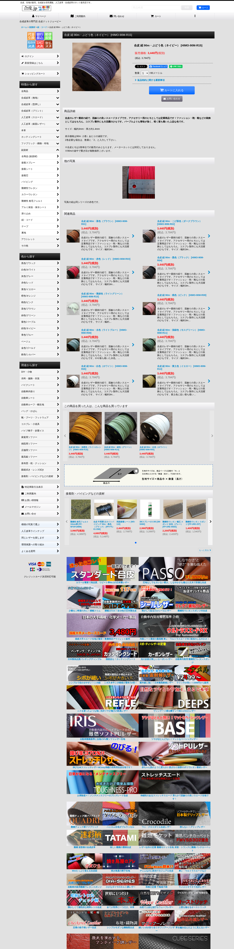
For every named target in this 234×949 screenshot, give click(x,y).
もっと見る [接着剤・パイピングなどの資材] (205, 550)
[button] (195, 16)
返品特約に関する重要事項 (150, 80)
